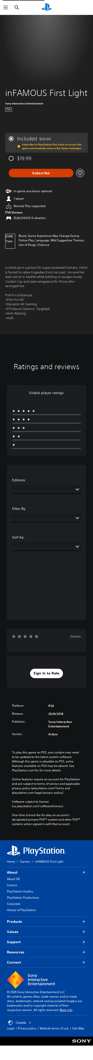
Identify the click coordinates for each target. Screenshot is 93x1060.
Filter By (18, 508)
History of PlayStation (21, 910)
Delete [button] (75, 636)
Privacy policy (27, 1033)
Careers (12, 885)
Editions (18, 480)
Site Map (78, 1033)
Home (11, 861)
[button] (46, 673)
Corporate (13, 904)
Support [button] (46, 942)
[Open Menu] (5, 7)
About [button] (46, 872)
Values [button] (46, 931)
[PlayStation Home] (46, 7)
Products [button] (46, 921)
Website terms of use (54, 1033)
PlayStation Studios (20, 891)
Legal (10, 1033)
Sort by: (18, 537)
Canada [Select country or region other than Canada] (19, 1027)
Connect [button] (46, 962)
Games (25, 861)
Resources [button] (46, 952)
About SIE (13, 879)
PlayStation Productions (23, 897)
